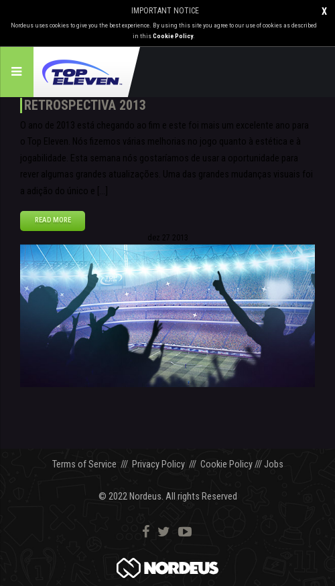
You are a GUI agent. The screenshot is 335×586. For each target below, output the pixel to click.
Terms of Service (84, 464)
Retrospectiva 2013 (85, 105)
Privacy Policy (158, 464)
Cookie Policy (173, 36)
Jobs (273, 464)
